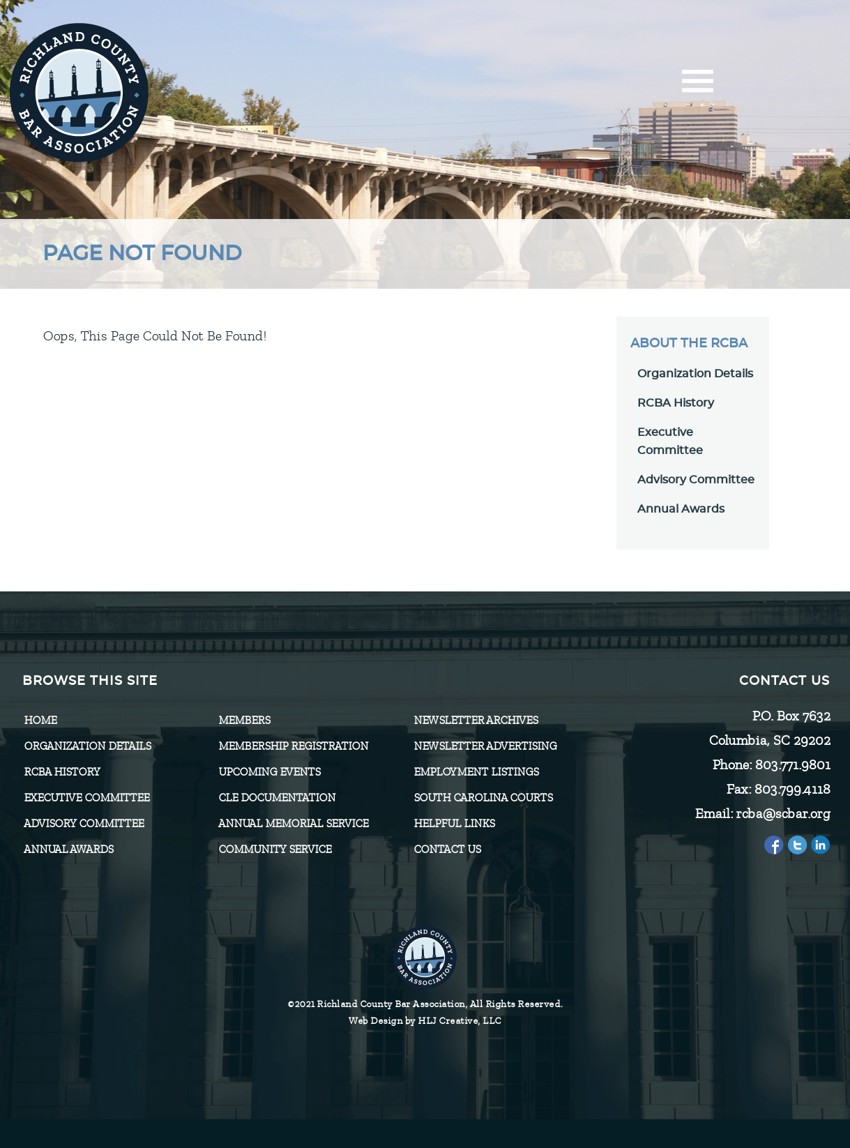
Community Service (274, 849)
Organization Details (695, 373)
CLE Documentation (276, 798)
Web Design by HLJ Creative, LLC (425, 1020)
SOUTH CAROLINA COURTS (482, 798)
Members (244, 720)
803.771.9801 (792, 765)
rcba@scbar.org (783, 814)
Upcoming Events (269, 772)
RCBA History (675, 403)
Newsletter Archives (475, 720)
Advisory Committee (695, 479)
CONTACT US (446, 849)
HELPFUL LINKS (453, 823)
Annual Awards (680, 509)
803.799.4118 (792, 789)
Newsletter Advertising (484, 746)
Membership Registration (293, 746)
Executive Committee (86, 798)
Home (40, 720)
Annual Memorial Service (293, 823)
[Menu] (697, 85)
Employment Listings (475, 772)
